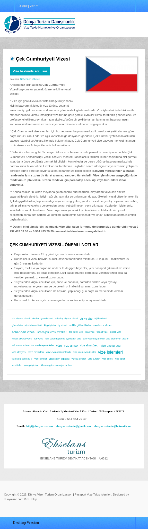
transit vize (102, 332)
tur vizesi (38, 338)
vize (59, 345)
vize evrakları (36, 352)
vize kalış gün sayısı (22, 358)
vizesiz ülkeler (79, 358)
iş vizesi (62, 325)
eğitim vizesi (100, 318)
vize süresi (107, 358)
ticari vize (89, 332)
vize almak (71, 345)
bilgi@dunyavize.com (39, 426)
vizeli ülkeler (40, 358)
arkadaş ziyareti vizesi (66, 318)
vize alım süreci (89, 345)
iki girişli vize (50, 325)
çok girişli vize (31, 365)
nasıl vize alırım (102, 325)
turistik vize (115, 332)
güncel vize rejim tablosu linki (27, 325)
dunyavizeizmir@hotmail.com (113, 426)
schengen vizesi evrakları (52, 332)
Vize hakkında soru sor (30, 71)
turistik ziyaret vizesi (22, 338)
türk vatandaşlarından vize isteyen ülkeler (33, 345)
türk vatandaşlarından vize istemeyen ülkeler (106, 338)
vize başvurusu (111, 345)
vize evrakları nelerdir (58, 352)
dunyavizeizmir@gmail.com (73, 426)
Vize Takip (30, 499)
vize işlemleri (110, 352)
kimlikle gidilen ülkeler (80, 325)
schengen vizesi (24, 332)
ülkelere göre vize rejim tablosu (56, 365)
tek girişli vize (76, 332)
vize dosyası (19, 352)
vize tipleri (120, 358)
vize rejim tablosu (59, 358)
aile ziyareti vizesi (21, 318)
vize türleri (17, 365)
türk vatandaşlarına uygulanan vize (63, 338)
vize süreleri (94, 358)
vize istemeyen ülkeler (84, 352)
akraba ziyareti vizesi (42, 318)
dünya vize (86, 318)
